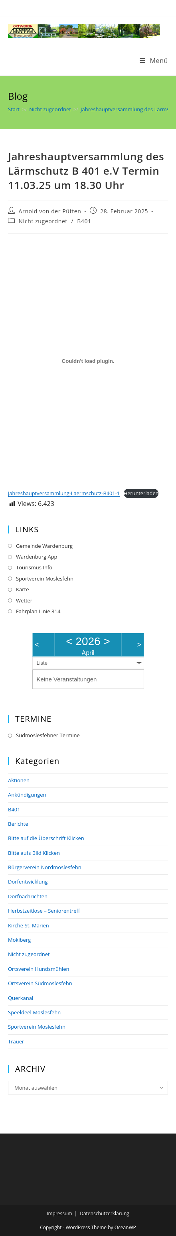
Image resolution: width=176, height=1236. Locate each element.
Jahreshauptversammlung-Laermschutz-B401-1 (64, 493)
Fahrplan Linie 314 (38, 611)
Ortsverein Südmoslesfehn (40, 983)
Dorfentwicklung (28, 881)
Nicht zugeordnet (43, 221)
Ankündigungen (27, 794)
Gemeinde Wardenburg (44, 545)
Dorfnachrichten (27, 896)
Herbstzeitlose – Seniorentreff (44, 910)
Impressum (59, 1213)
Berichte (18, 823)
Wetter (24, 600)
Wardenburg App (36, 556)
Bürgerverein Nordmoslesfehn (44, 867)
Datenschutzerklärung (104, 1213)
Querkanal (20, 998)
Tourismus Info (34, 567)
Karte (22, 589)
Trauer (16, 1041)
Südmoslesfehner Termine (48, 735)
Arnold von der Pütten (50, 211)
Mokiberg (19, 939)
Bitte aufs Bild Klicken (34, 852)
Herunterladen (141, 493)
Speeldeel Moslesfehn (34, 1012)
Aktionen (19, 780)
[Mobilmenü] (154, 60)
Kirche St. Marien (28, 925)
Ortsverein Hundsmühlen (38, 968)
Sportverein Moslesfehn (44, 578)
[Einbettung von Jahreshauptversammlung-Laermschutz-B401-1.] (88, 361)
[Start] (14, 109)
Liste (42, 663)
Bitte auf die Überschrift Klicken (46, 838)
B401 (84, 221)
